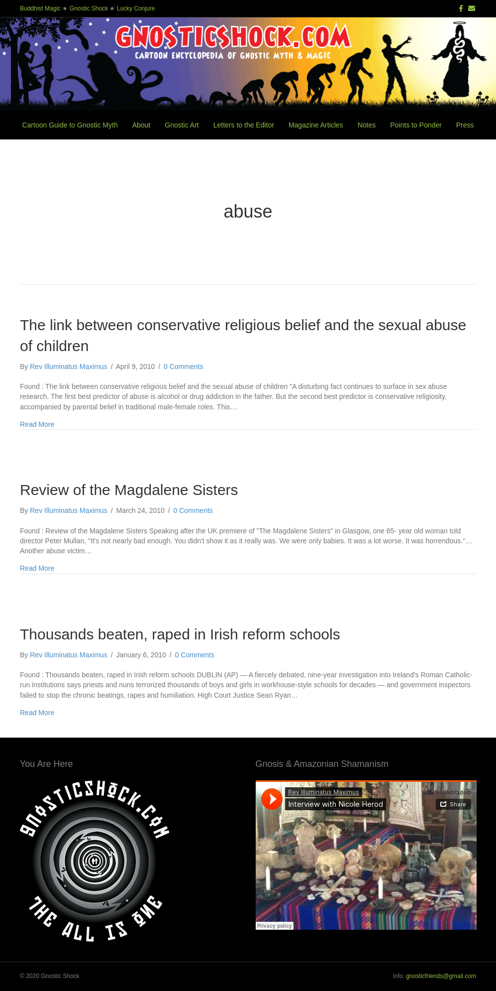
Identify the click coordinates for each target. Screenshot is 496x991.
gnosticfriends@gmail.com (441, 976)
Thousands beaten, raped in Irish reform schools (180, 634)
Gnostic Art (181, 125)
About (141, 125)
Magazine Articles (316, 125)
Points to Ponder (416, 125)
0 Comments (183, 367)
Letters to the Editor (243, 125)
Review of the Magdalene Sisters (129, 490)
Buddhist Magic (40, 8)
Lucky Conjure (136, 8)
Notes (367, 125)
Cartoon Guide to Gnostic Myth (69, 125)
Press (465, 125)
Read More (37, 424)
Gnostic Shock (89, 8)
